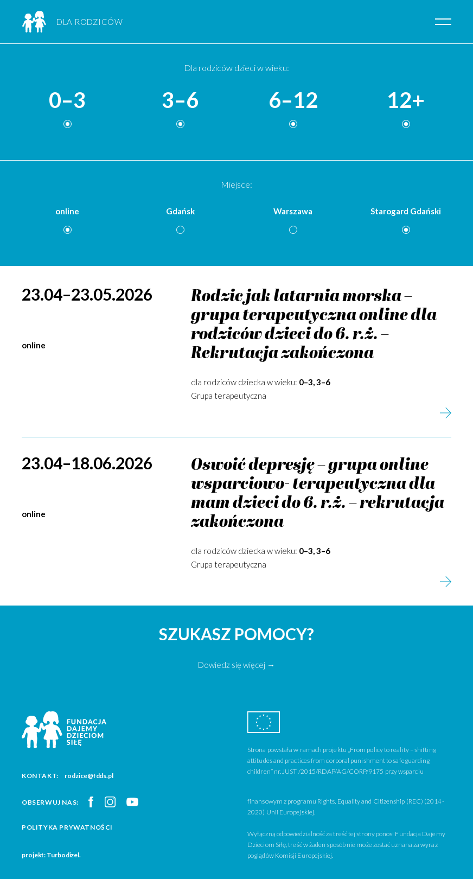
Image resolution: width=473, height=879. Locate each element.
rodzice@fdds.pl (89, 776)
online (67, 211)
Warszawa (292, 211)
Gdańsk (180, 211)
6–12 (293, 100)
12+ (406, 100)
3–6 (180, 100)
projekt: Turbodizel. (51, 855)
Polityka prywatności (67, 827)
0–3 (67, 100)
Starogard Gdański (405, 211)
